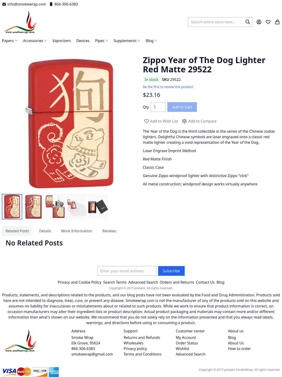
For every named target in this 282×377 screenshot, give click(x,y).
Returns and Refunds (142, 337)
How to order (239, 348)
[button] (12, 206)
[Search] (248, 22)
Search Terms (114, 282)
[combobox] (220, 22)
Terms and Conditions (143, 354)
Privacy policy (135, 348)
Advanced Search (143, 282)
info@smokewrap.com (24, 4)
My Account (186, 337)
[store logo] (20, 22)
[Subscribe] (171, 271)
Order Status (187, 343)
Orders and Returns (177, 282)
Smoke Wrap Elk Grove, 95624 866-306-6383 (85, 343)
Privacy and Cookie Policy (79, 282)
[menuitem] (151, 40)
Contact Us (205, 282)
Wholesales (133, 343)
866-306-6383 (63, 4)
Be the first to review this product (168, 87)
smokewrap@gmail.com (92, 354)
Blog (220, 282)
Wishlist (182, 348)
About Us (236, 343)
